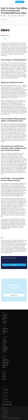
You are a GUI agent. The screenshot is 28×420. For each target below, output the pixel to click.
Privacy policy (5, 412)
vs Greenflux (5, 347)
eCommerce (5, 321)
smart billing (15, 73)
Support (4, 367)
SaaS (3, 333)
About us (4, 372)
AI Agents (4, 322)
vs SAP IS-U (5, 342)
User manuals (5, 365)
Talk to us (4, 379)
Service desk (5, 318)
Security (4, 376)
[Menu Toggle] (1, 1)
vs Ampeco (5, 340)
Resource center (6, 360)
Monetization (3, 15)
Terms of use (5, 410)
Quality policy (5, 414)
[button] (2, 30)
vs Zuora (4, 339)
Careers (4, 374)
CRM (3, 319)
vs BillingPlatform (6, 348)
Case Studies (5, 359)
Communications (6, 328)
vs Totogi (4, 351)
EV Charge (4, 316)
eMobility (4, 330)
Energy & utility (5, 331)
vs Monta (4, 345)
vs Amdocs (5, 350)
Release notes (5, 363)
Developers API (5, 362)
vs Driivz (4, 343)
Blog (3, 357)
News (4, 377)
